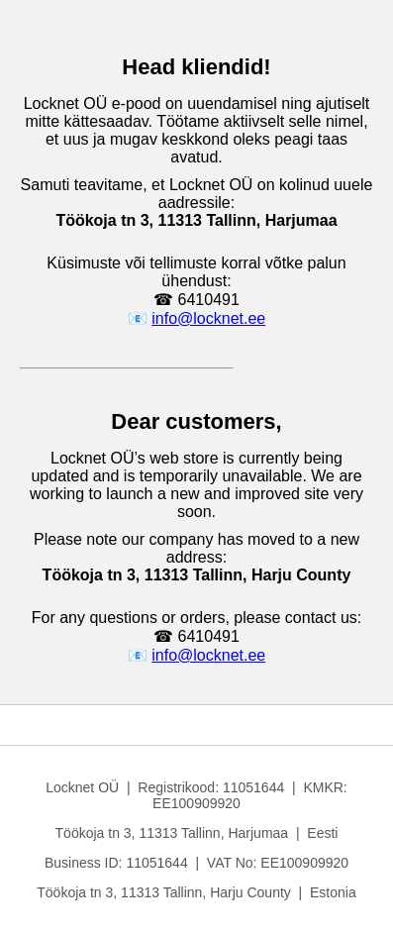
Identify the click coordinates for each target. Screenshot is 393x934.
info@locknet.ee (208, 318)
